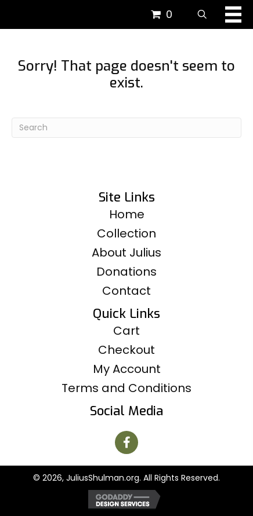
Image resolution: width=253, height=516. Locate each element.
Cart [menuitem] (126, 331)
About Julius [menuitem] (126, 252)
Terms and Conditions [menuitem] (126, 388)
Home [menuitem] (126, 214)
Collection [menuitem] (126, 233)
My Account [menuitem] (127, 369)
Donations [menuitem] (126, 272)
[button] (126, 442)
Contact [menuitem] (126, 291)
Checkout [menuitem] (126, 350)
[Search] (126, 128)
